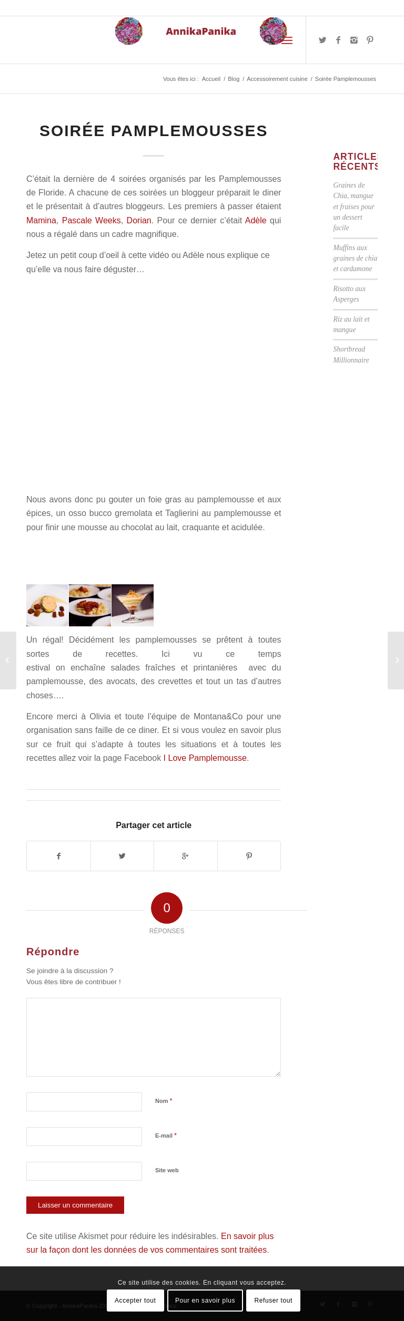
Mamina (41, 220)
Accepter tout (135, 1300)
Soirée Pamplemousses (153, 130)
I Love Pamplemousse (205, 758)
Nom (164, 1101)
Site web (167, 1170)
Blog (233, 79)
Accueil (211, 79)
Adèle (257, 220)
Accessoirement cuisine (277, 79)
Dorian (139, 220)
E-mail (166, 1135)
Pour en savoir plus (205, 1300)
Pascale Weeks (91, 220)
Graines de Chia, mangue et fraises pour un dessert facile (354, 206)
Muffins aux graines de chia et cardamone (355, 258)
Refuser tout (273, 1300)
